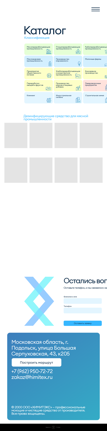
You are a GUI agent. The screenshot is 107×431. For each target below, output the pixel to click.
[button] (95, 9)
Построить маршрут (36, 362)
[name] (83, 301)
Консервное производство (91, 72)
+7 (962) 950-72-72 (32, 371)
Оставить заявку (83, 323)
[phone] (83, 310)
